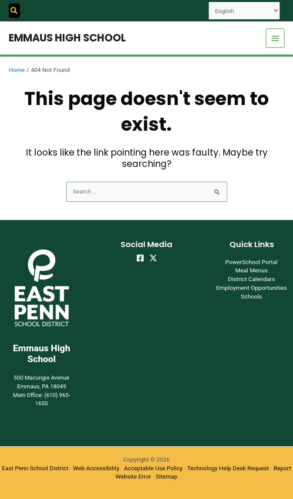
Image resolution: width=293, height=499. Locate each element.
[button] (14, 10)
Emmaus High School (67, 38)
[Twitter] (153, 258)
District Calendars (251, 278)
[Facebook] (140, 258)
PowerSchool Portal (251, 261)
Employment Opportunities (251, 287)
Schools (251, 296)
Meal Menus (251, 270)
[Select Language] (244, 11)
